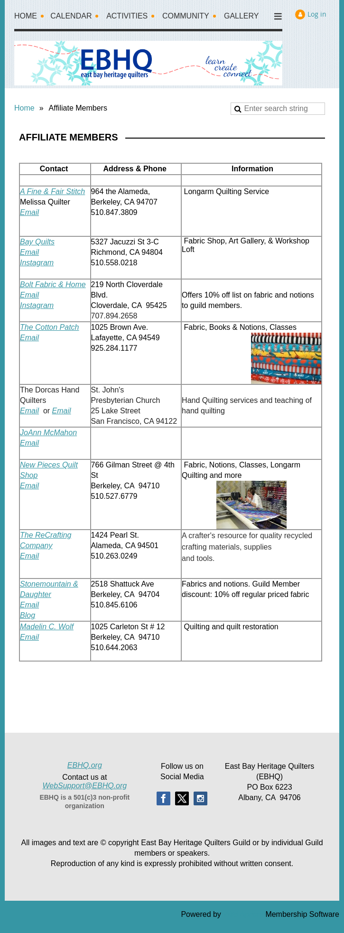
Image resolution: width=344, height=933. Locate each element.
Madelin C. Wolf (47, 627)
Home (24, 108)
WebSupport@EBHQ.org (84, 786)
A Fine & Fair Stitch (52, 191)
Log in (316, 14)
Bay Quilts (37, 242)
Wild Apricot (243, 914)
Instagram (37, 263)
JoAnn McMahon (48, 433)
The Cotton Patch (49, 327)
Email (29, 212)
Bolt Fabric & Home (53, 284)
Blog (27, 615)
